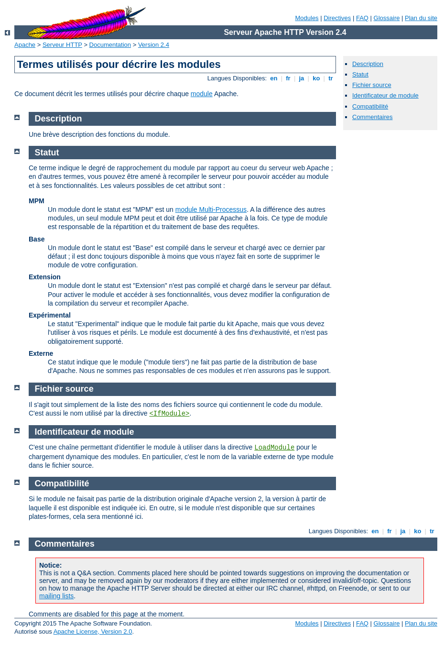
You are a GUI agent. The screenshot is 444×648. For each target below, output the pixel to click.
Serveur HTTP (62, 44)
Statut (360, 74)
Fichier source (371, 84)
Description (367, 63)
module (202, 94)
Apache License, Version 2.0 (93, 631)
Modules (306, 18)
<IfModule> (169, 413)
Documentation (110, 44)
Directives (337, 18)
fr (288, 78)
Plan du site (421, 18)
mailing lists (56, 596)
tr (331, 78)
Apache (24, 44)
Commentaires (372, 117)
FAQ (362, 18)
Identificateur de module (385, 95)
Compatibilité (370, 106)
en (274, 78)
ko (316, 78)
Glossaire (387, 18)
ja (301, 78)
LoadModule (274, 447)
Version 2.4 (153, 44)
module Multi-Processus (211, 209)
